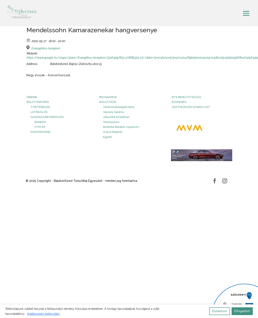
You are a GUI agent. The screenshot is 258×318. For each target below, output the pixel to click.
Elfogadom (242, 311)
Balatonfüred (38, 101)
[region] (129, 311)
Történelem (40, 107)
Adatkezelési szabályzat (191, 107)
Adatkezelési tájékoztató (43, 313)
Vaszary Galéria (113, 112)
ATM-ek (40, 126)
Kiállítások (107, 101)
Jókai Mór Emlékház (116, 117)
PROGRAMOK (108, 97)
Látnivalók (39, 112)
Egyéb (107, 136)
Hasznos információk (47, 117)
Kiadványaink (40, 131)
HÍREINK (32, 97)
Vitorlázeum (111, 122)
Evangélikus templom (45, 48)
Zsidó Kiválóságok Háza (118, 107)
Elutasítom (219, 311)
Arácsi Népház (112, 131)
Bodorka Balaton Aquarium (121, 126)
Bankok (40, 122)
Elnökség (179, 101)
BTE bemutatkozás (186, 97)
